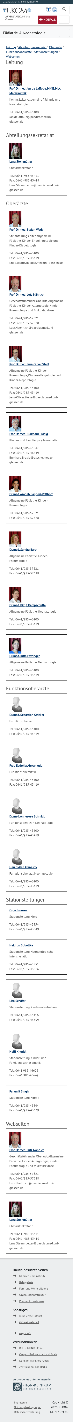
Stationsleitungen (46, 52)
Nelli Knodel (17, 1052)
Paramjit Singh (19, 1091)
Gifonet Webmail (29, 1322)
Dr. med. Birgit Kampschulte (27, 605)
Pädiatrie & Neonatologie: (24, 32)
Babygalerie (26, 1282)
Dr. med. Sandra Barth (23, 550)
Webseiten (13, 56)
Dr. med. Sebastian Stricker (26, 715)
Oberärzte (55, 47)
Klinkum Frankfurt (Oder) (34, 1360)
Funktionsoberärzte (19, 52)
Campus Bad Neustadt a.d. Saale (38, 1354)
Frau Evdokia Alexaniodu (25, 765)
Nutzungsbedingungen (27, 1407)
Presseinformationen (31, 1301)
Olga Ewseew (18, 910)
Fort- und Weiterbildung (33, 1288)
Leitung (11, 47)
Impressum (20, 1402)
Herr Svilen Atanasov (23, 867)
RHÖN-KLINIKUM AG (31, 1348)
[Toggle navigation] (64, 10)
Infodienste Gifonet (30, 1316)
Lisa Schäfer (17, 1001)
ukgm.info (25, 1333)
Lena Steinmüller (20, 161)
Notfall (49, 20)
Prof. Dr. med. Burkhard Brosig (28, 434)
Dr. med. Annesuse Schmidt (27, 816)
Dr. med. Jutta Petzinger (24, 656)
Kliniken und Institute (32, 1276)
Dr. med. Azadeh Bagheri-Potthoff (31, 494)
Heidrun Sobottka (21, 945)
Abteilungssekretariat (32, 47)
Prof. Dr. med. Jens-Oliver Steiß (29, 364)
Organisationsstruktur (32, 1295)
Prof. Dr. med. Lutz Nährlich (26, 294)
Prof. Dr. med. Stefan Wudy (26, 229)
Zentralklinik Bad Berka (33, 1367)
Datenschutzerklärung (27, 1412)
